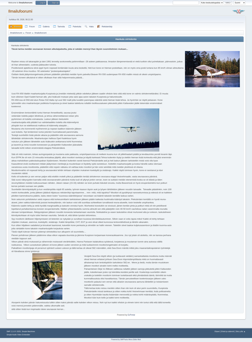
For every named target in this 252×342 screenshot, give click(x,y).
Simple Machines (28, 331)
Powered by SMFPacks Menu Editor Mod (126, 339)
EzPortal (131, 315)
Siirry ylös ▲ (240, 331)
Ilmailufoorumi (20, 11)
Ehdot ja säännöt (227, 331)
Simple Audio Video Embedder (18, 335)
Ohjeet (217, 331)
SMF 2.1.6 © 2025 (14, 331)
